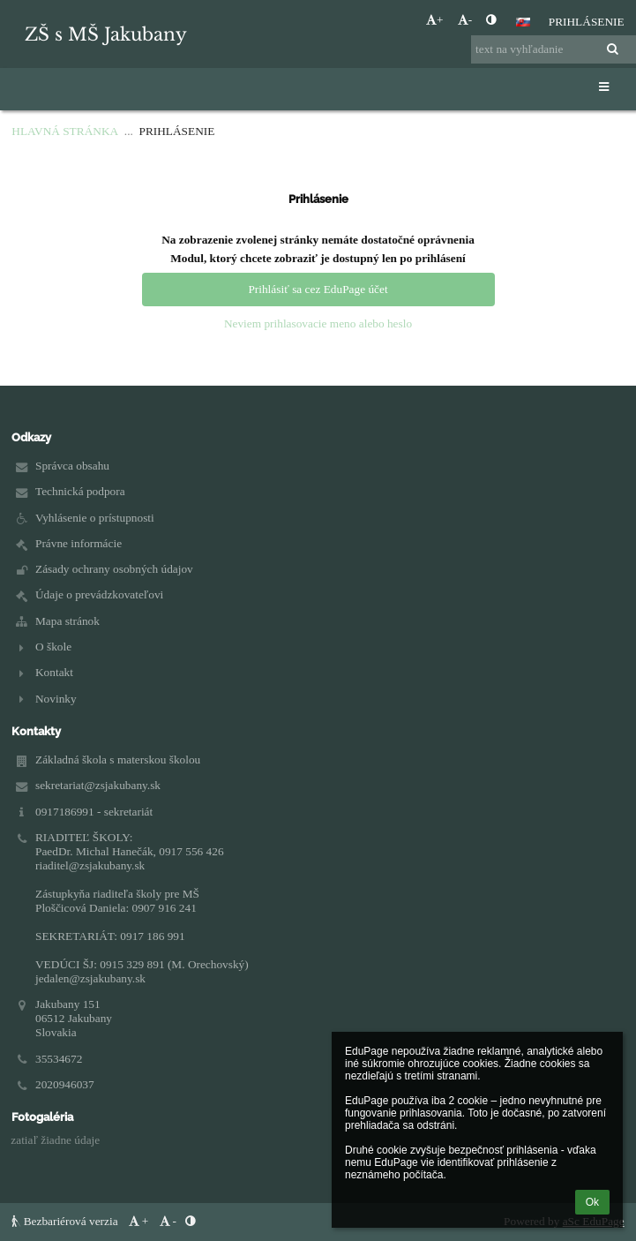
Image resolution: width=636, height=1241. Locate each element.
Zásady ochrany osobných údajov (114, 568)
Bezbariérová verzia (66, 1221)
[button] (523, 22)
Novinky (56, 698)
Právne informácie (78, 543)
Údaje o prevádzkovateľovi (99, 594)
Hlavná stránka (64, 131)
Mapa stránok (67, 621)
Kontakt (54, 672)
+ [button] (435, 19)
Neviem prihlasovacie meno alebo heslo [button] (318, 323)
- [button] (465, 19)
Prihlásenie (587, 21)
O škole (53, 646)
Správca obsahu (72, 465)
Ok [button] (592, 1202)
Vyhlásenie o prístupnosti (94, 517)
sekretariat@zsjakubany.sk (98, 785)
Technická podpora (80, 491)
